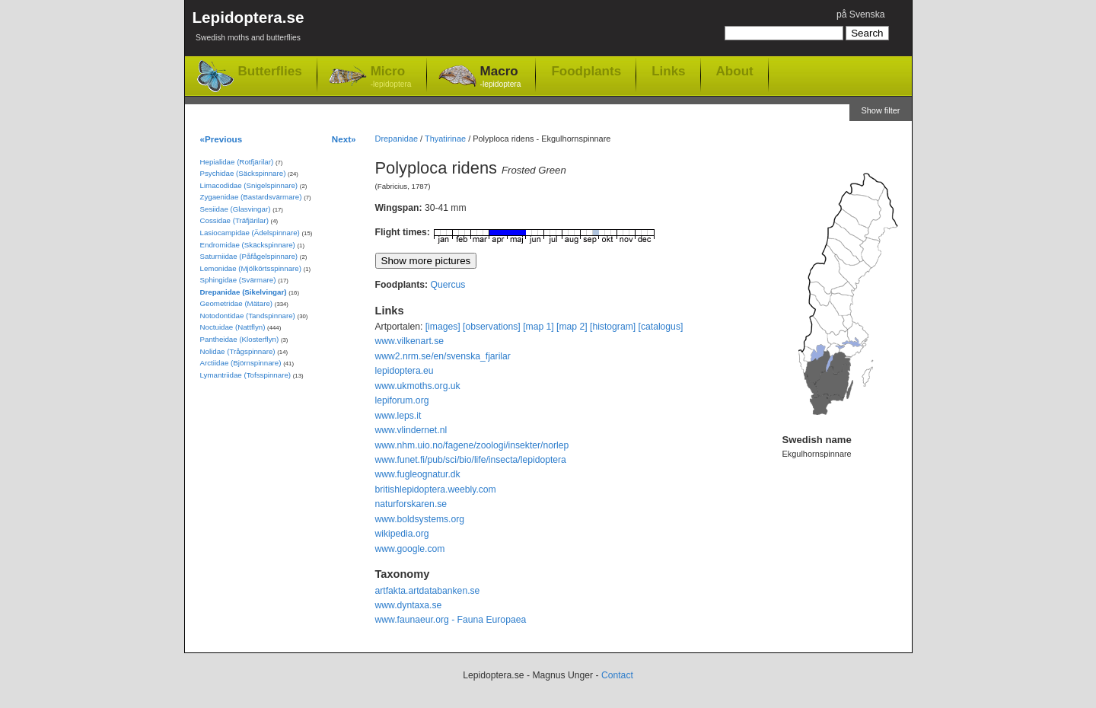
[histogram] (613, 326)
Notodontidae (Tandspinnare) (247, 315)
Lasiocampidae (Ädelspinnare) (250, 232)
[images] (442, 326)
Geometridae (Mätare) (236, 303)
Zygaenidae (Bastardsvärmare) (251, 197)
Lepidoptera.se (248, 28)
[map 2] (572, 326)
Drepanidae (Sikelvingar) (243, 292)
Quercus (447, 284)
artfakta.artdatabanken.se (427, 590)
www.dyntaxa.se (408, 605)
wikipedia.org (402, 533)
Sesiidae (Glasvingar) (235, 209)
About (735, 71)
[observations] (492, 326)
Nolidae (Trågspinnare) (238, 351)
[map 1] (538, 326)
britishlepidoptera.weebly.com (435, 489)
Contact (617, 675)
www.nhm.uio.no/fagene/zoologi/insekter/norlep (472, 445)
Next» (344, 139)
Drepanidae (397, 138)
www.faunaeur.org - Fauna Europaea (451, 619)
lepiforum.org (402, 400)
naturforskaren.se (411, 504)
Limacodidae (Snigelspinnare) (249, 185)
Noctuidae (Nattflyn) (233, 327)
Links (668, 71)
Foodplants (586, 71)
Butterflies (270, 71)
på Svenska (860, 14)
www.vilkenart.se (409, 341)
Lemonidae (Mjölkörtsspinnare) (250, 268)
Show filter (880, 110)
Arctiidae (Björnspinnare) (241, 363)
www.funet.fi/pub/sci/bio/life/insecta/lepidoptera (470, 459)
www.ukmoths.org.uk (417, 386)
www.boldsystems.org (420, 519)
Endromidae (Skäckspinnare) (247, 245)
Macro (500, 77)
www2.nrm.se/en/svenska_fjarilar (443, 356)
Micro (391, 77)
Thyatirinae (445, 138)
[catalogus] (661, 326)
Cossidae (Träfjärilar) (234, 220)
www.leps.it (398, 415)
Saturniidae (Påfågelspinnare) (249, 256)
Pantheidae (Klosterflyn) (239, 339)
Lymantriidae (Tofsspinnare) (246, 375)
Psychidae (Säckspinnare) (243, 173)
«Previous (221, 139)
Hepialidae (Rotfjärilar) (237, 162)
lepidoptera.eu (404, 370)
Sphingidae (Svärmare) (238, 280)
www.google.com (410, 549)
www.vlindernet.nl (411, 430)
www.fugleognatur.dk (417, 474)
